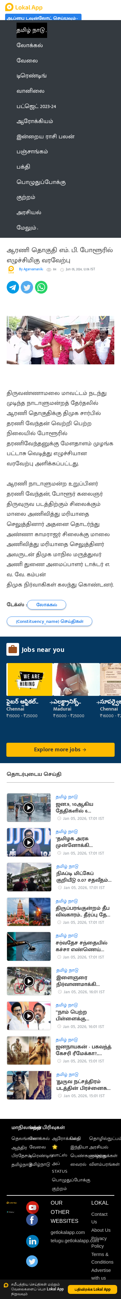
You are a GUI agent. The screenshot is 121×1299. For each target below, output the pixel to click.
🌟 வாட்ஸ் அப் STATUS (60, 1159)
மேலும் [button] (27, 228)
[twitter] (28, 290)
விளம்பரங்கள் (104, 1164)
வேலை (37, 1147)
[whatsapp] (42, 290)
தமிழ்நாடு (21, 1165)
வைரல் (78, 1164)
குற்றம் (59, 1189)
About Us (101, 1230)
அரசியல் (98, 1147)
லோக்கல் (39, 1138)
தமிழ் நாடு (31, 30)
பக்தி (75, 1138)
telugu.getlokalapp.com (75, 1240)
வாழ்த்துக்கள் (103, 1156)
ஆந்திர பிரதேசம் (21, 1152)
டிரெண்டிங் (41, 1156)
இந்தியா (79, 1147)
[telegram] (14, 290)
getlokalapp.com (68, 1232)
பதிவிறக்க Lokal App (93, 1289)
